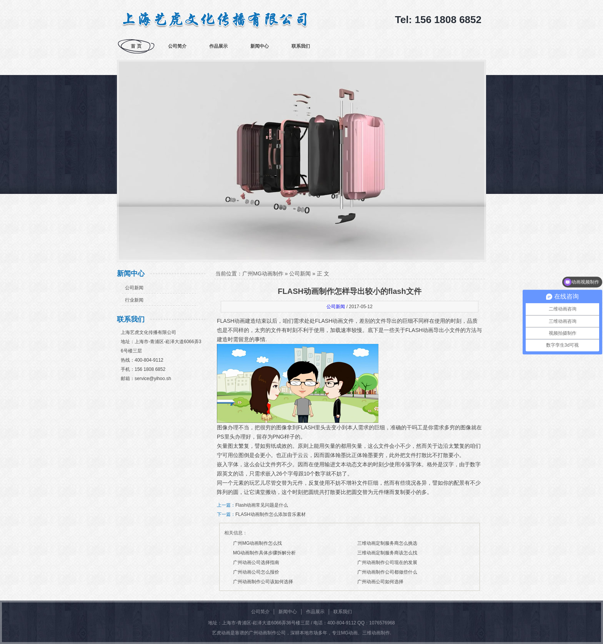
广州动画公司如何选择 (380, 581)
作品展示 (218, 46)
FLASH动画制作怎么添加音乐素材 (270, 514)
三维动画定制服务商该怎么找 (387, 553)
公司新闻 (134, 287)
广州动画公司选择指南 (256, 562)
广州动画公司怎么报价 (256, 572)
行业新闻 (134, 300)
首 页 (136, 46)
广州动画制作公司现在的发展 (387, 562)
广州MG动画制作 (262, 273)
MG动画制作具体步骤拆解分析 (264, 553)
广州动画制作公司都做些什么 (387, 572)
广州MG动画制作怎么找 (257, 543)
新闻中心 (259, 46)
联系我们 (301, 46)
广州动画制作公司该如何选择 (263, 581)
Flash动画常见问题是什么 (261, 505)
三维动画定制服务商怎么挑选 (387, 543)
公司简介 (177, 46)
